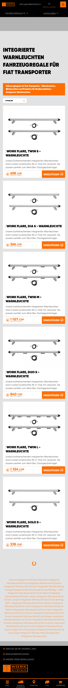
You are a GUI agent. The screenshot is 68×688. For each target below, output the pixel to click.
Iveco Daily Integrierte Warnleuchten (27, 633)
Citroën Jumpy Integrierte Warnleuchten (41, 596)
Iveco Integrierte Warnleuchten (47, 586)
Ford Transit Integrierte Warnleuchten (39, 619)
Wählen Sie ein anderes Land (21, 649)
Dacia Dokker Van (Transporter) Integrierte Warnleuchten (34, 629)
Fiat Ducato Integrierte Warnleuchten (39, 613)
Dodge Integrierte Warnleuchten (22, 589)
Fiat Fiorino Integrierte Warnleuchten (39, 606)
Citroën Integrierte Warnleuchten (25, 579)
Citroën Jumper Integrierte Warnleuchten (25, 599)
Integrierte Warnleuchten (18, 92)
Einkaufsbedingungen (17, 654)
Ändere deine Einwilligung (20, 659)
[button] (15, 100)
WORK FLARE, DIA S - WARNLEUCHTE (34, 226)
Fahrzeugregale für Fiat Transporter (23, 86)
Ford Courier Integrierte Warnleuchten (41, 626)
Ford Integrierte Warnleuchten (38, 583)
